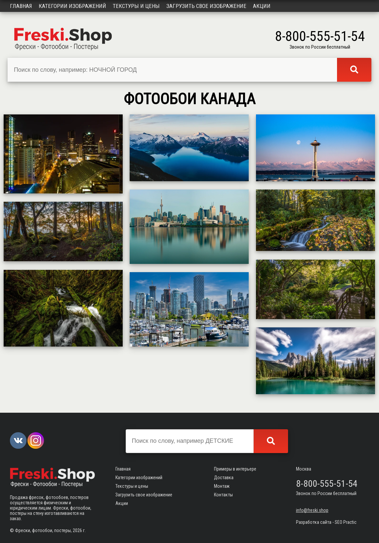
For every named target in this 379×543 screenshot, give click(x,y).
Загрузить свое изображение (206, 6)
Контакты (223, 494)
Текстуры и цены (136, 6)
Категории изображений (72, 6)
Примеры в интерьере (235, 469)
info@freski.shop (312, 510)
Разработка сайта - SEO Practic (326, 522)
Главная (21, 6)
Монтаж (222, 486)
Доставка (223, 477)
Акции (262, 6)
